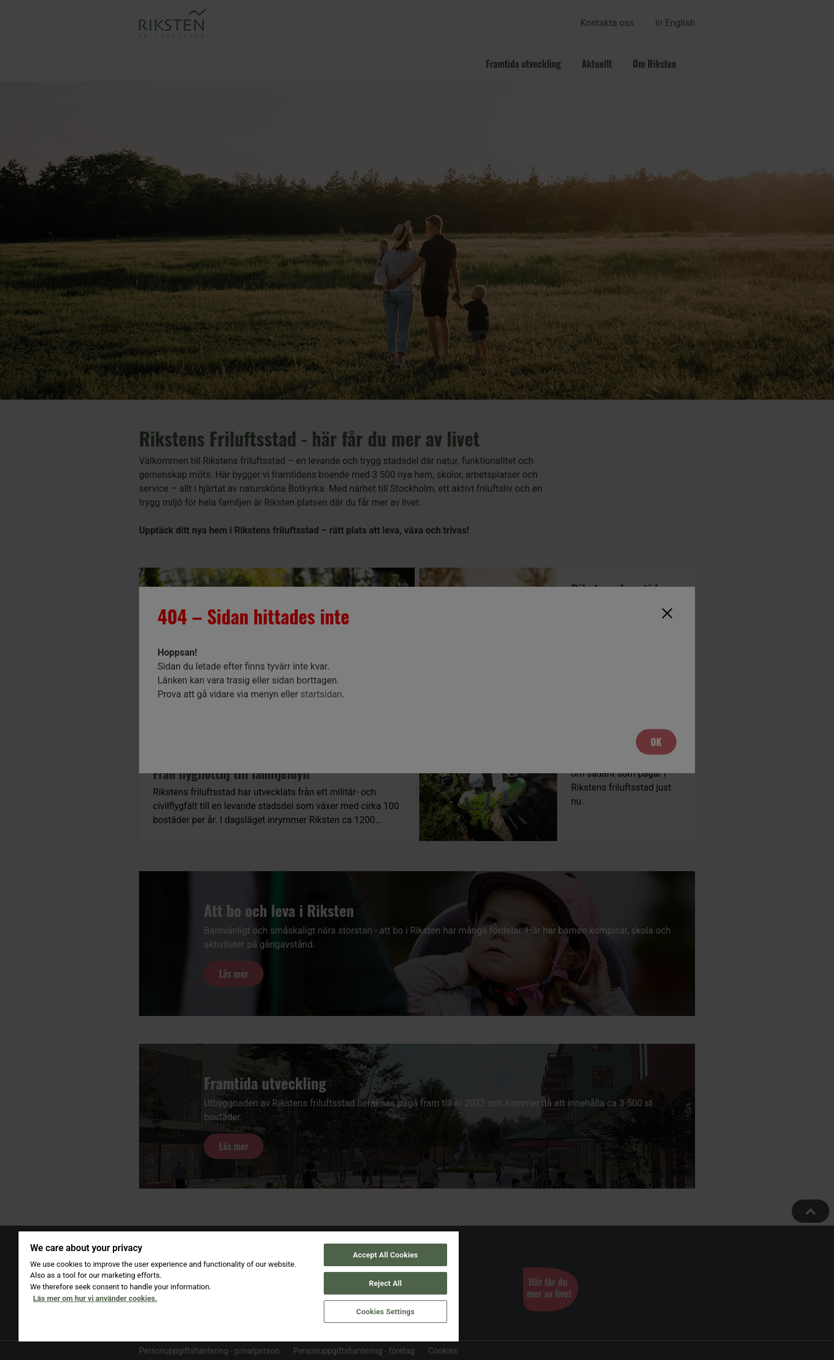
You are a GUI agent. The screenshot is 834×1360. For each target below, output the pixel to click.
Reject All (385, 1283)
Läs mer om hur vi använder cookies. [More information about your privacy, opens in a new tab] (95, 1298)
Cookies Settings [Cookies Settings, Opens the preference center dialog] (385, 1311)
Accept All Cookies (385, 1255)
